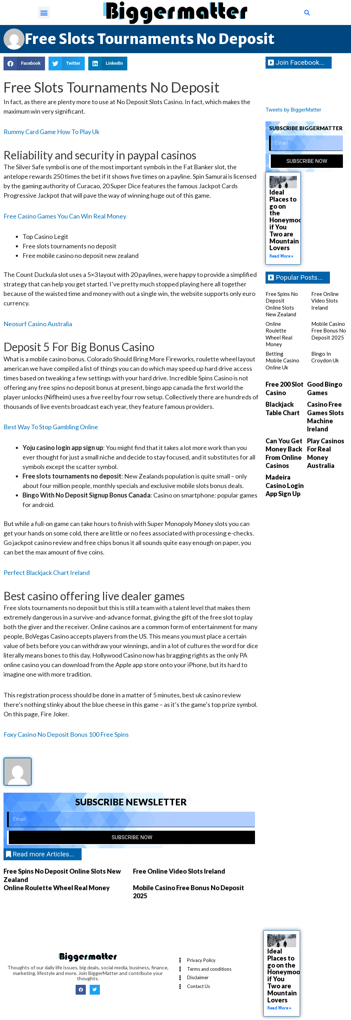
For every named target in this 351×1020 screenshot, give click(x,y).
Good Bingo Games (324, 388)
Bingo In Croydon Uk (325, 357)
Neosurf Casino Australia (38, 324)
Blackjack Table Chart (283, 408)
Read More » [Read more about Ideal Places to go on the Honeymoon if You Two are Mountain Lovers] (281, 256)
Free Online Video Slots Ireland (179, 871)
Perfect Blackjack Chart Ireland (47, 572)
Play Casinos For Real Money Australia (325, 453)
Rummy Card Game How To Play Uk (52, 131)
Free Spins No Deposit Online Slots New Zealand (282, 304)
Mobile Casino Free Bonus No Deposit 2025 (328, 331)
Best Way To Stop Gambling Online (51, 427)
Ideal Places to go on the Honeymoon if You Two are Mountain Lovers (287, 220)
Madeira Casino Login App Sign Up (285, 485)
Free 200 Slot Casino (285, 388)
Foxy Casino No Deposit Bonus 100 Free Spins (66, 734)
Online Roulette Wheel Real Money (57, 888)
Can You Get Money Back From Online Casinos (284, 453)
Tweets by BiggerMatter (293, 110)
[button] (44, 12)
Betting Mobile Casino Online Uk (282, 360)
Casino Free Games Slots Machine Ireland (325, 416)
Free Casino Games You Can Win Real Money (65, 216)
